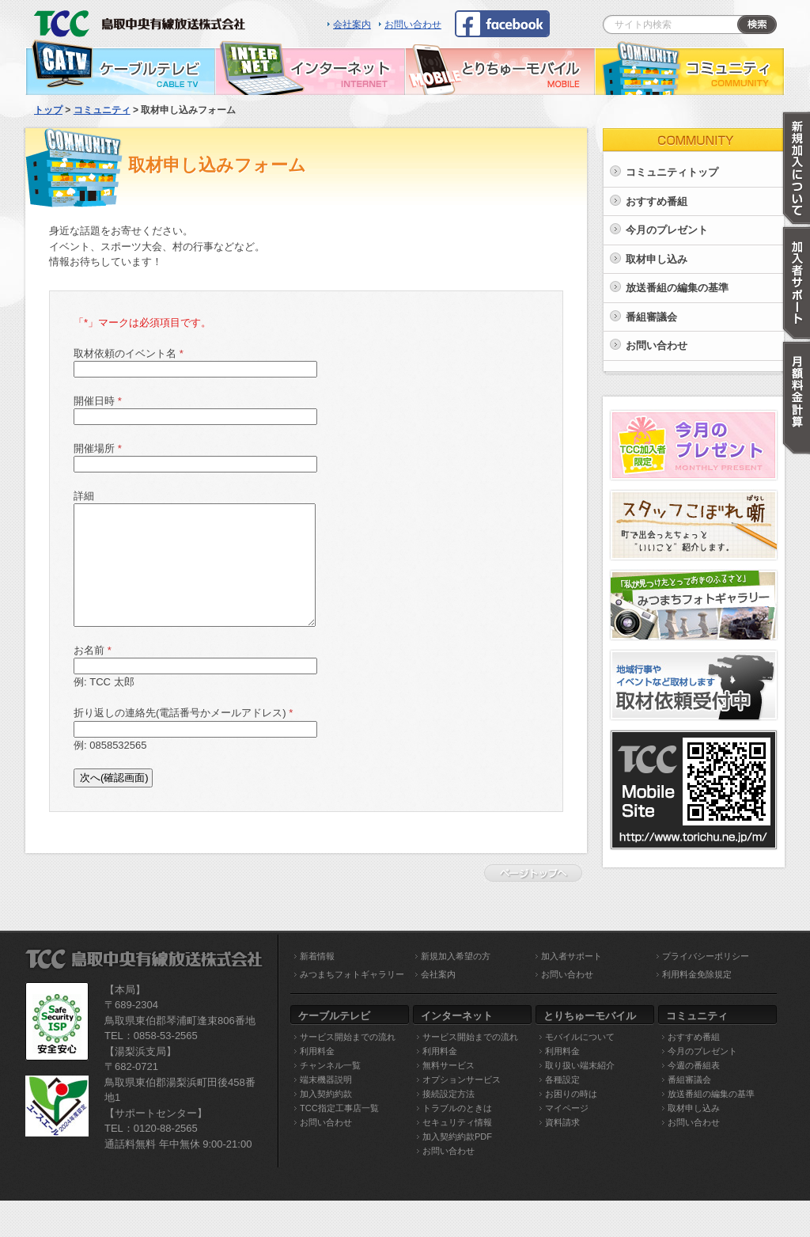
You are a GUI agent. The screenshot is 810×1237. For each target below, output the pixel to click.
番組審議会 (651, 317)
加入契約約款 (326, 1094)
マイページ (567, 1108)
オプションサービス (461, 1079)
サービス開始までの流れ (348, 1037)
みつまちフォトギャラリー (352, 974)
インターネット (310, 67)
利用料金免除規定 (697, 974)
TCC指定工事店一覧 (339, 1108)
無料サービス (448, 1065)
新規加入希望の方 (455, 956)
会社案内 (352, 24)
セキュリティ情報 (457, 1122)
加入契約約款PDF (457, 1136)
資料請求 (562, 1122)
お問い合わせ (412, 24)
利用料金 (317, 1051)
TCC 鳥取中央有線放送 (144, 20)
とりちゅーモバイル (500, 67)
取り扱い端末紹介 (580, 1065)
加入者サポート (571, 956)
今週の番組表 (694, 1065)
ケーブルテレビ (120, 67)
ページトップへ (537, 873)
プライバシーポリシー (705, 956)
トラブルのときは (457, 1108)
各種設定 (562, 1079)
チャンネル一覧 (330, 1065)
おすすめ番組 (656, 201)
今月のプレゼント (667, 230)
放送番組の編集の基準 (677, 288)
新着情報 (317, 956)
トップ (48, 110)
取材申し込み (656, 259)
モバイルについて (580, 1037)
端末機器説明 (326, 1079)
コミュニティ (690, 67)
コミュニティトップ (672, 172)
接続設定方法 (448, 1094)
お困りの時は (571, 1094)
